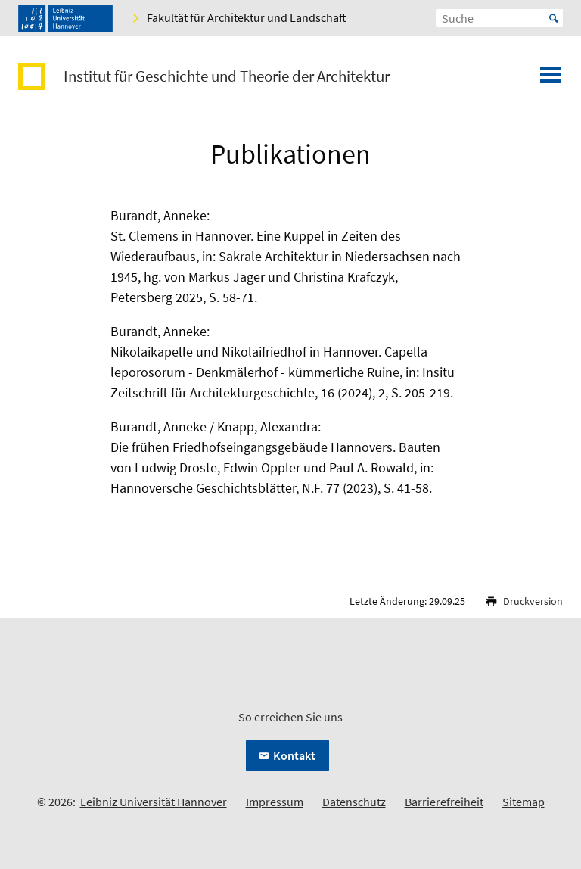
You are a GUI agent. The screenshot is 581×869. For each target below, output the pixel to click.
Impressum (274, 801)
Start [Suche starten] (554, 18)
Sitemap (523, 801)
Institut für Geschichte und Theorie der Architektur (227, 76)
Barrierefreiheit (444, 801)
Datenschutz (354, 801)
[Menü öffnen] (551, 79)
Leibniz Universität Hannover (153, 801)
